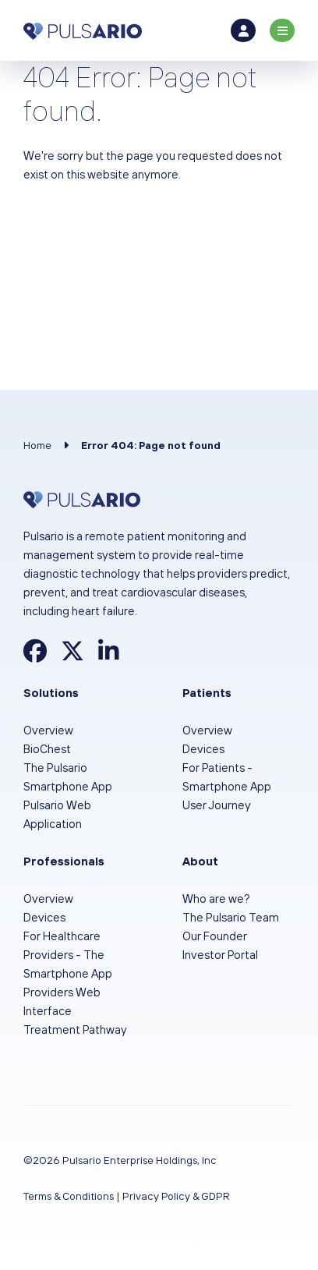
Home (37, 445)
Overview (48, 730)
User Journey (216, 805)
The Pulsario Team (230, 917)
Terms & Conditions (68, 1196)
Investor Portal (220, 954)
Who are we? (216, 898)
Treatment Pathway (75, 1029)
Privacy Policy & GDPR (176, 1196)
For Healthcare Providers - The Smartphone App (67, 955)
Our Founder (214, 936)
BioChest (47, 748)
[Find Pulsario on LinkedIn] (108, 655)
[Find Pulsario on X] (72, 655)
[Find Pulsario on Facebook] (35, 655)
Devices (203, 748)
